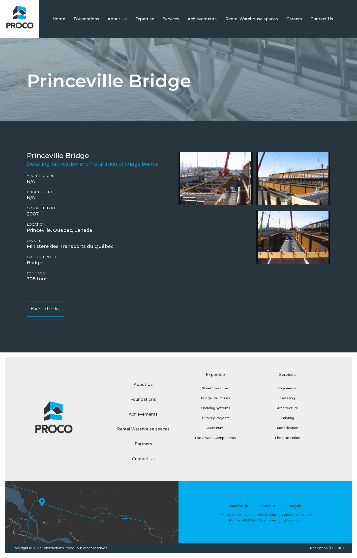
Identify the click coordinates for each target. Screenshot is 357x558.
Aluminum (215, 428)
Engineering (40, 192)
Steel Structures (215, 388)
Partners (143, 444)
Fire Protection (287, 438)
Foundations (86, 19)
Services (171, 19)
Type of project (43, 257)
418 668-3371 (252, 520)
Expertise (144, 19)
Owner (34, 241)
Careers (294, 19)
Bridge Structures (215, 398)
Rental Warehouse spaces (251, 19)
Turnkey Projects (215, 418)
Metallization (287, 428)
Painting (287, 418)
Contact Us (321, 19)
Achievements (202, 19)
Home (59, 19)
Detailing (287, 398)
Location (36, 224)
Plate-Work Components (215, 438)
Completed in (41, 208)
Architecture (40, 176)
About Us (117, 19)
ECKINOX (337, 548)
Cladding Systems (215, 408)
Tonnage (36, 273)
